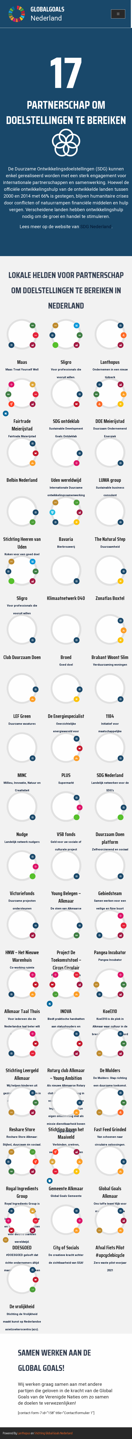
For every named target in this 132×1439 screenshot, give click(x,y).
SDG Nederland (95, 226)
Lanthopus (24, 1433)
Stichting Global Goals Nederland (53, 1433)
